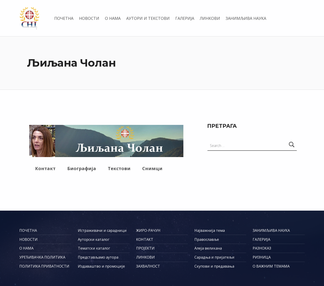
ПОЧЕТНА (63, 18)
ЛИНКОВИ (210, 18)
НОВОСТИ (89, 18)
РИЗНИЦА (262, 257)
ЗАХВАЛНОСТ (148, 266)
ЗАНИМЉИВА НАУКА (245, 18)
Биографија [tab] (81, 168)
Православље (206, 239)
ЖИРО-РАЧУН (148, 230)
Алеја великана (208, 248)
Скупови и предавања (214, 266)
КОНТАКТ (144, 239)
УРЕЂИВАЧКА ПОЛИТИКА (42, 257)
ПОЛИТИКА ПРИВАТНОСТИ (44, 266)
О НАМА (113, 18)
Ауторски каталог (93, 239)
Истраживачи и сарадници (102, 230)
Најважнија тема (209, 230)
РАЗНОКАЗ (262, 248)
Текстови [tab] (119, 168)
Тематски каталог (94, 248)
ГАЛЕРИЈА (184, 18)
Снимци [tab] (152, 168)
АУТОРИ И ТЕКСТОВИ (148, 18)
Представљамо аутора (98, 257)
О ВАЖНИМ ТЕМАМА (271, 266)
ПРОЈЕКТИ (145, 248)
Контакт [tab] (45, 168)
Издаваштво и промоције (101, 266)
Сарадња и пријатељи (214, 257)
